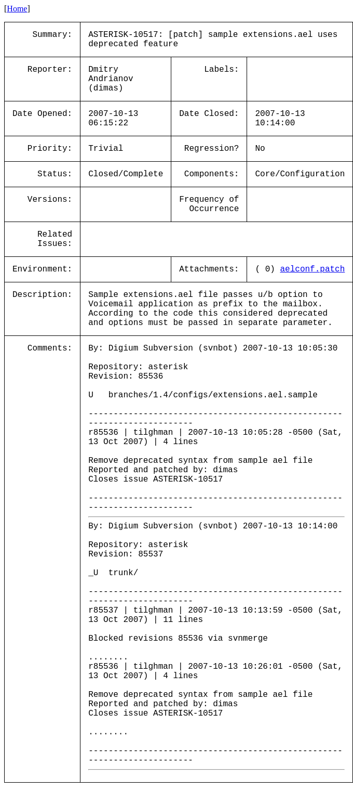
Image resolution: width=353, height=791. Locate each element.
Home (17, 8)
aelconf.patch (312, 269)
